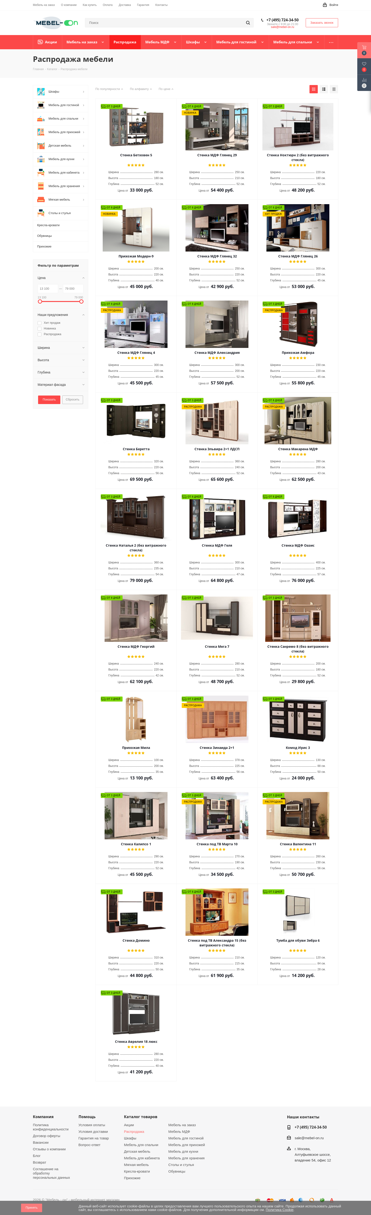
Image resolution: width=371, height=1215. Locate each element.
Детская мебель (137, 1151)
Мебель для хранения (186, 1158)
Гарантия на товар (94, 1138)
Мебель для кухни (183, 1151)
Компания (43, 1116)
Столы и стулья (181, 1165)
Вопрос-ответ (90, 1145)
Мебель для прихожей (186, 1145)
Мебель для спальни (141, 1145)
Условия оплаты (92, 1125)
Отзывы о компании (49, 1149)
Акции (129, 1125)
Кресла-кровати (137, 1171)
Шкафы (130, 1138)
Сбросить (73, 399)
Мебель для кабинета (142, 1158)
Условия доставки (93, 1132)
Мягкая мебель (136, 1165)
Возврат (39, 1162)
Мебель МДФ (179, 1132)
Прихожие (132, 1178)
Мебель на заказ (182, 1125)
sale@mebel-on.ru (282, 27)
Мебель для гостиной (186, 1138)
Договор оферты (46, 1136)
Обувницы (176, 1171)
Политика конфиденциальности (51, 1127)
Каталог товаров (140, 1116)
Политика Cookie (279, 1210)
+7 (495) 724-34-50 (282, 19)
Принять (32, 1207)
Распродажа (134, 1132)
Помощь (87, 1116)
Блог (36, 1156)
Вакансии (41, 1142)
